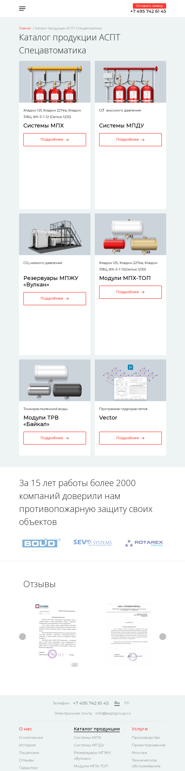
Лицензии (29, 642)
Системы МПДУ (121, 125)
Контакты (143, 687)
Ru (117, 593)
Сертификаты (32, 665)
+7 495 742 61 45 (148, 11)
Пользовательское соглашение (150, 726)
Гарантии (28, 657)
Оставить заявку (149, 6)
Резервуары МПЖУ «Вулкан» (92, 645)
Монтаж (139, 642)
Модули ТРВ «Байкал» (41, 317)
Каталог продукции (97, 618)
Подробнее (54, 139)
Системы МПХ (43, 125)
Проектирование (149, 635)
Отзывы (26, 650)
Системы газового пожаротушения (148, 669)
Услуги (140, 618)
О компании (31, 627)
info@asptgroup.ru (113, 603)
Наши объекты (36, 687)
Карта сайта (143, 736)
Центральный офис (145, 699)
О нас (25, 618)
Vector (108, 314)
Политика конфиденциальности (153, 712)
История (27, 635)
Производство (146, 627)
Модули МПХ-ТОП (125, 219)
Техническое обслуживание (146, 653)
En (126, 593)
